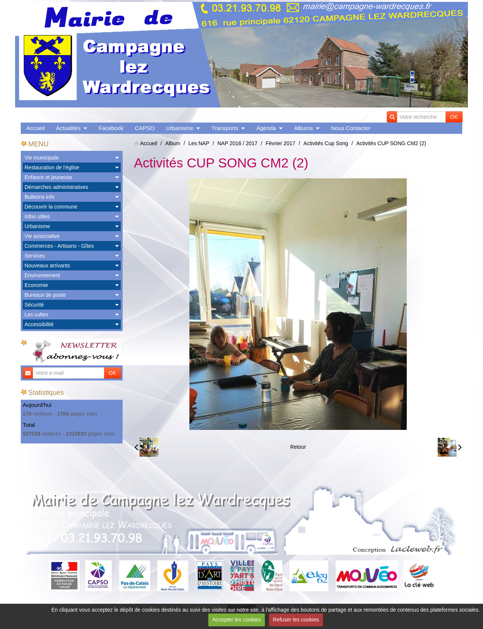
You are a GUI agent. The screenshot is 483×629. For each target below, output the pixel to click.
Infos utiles (37, 216)
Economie (36, 285)
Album (172, 143)
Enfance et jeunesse (48, 177)
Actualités (68, 128)
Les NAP (198, 143)
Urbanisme (180, 128)
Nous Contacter (350, 128)
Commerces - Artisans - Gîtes (59, 246)
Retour (298, 447)
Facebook (110, 128)
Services (35, 256)
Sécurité (34, 305)
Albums (303, 128)
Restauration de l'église (52, 167)
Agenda (266, 128)
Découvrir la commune (51, 207)
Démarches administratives (56, 187)
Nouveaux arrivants (47, 265)
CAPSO (145, 128)
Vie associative (42, 236)
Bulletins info (39, 197)
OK (454, 117)
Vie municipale (42, 158)
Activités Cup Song (325, 143)
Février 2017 (280, 143)
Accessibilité (39, 324)
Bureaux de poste (45, 295)
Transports (224, 128)
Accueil (35, 128)
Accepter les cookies (236, 620)
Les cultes (36, 314)
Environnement (42, 275)
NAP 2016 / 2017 (237, 143)
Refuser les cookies (296, 620)
